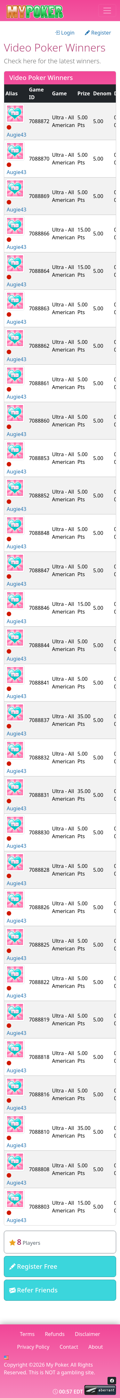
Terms (27, 1334)
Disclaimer (87, 1334)
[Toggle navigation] (107, 10)
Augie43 (16, 134)
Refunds (55, 1334)
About (95, 1346)
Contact (69, 1346)
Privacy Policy (33, 1346)
